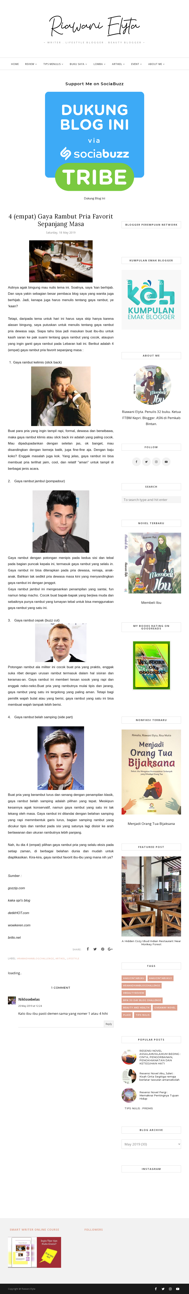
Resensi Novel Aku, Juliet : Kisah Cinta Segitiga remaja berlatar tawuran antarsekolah (159, 1076)
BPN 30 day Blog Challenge (142, 1000)
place (127, 1015)
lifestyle (73, 958)
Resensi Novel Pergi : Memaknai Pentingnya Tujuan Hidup (159, 1095)
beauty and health (136, 1007)
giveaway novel (165, 1007)
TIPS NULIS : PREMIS (139, 1108)
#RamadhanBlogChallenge (35, 958)
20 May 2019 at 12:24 (30, 1006)
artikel (60, 958)
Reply (109, 1024)
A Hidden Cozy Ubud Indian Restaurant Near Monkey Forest (151, 942)
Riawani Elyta (28, 1288)
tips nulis (143, 1015)
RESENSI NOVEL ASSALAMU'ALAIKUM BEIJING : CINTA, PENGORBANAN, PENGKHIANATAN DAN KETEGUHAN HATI (160, 1057)
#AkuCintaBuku (133, 978)
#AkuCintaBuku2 (160, 978)
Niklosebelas (29, 999)
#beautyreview (133, 993)
